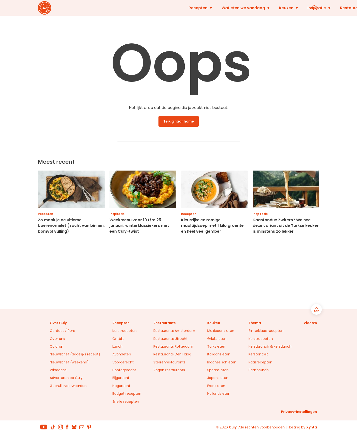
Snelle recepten (125, 401)
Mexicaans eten (220, 330)
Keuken (220, 7)
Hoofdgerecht (124, 370)
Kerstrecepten (124, 330)
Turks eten (216, 346)
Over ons (57, 338)
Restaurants (286, 7)
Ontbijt (118, 338)
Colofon (56, 346)
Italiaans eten (218, 354)
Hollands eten (218, 393)
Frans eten (216, 385)
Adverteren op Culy (66, 377)
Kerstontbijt (258, 354)
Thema (255, 322)
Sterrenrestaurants (169, 362)
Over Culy (58, 322)
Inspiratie (250, 7)
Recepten (131, 7)
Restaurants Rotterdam (173, 346)
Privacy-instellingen (299, 411)
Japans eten (217, 377)
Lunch (117, 346)
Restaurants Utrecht (170, 338)
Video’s (310, 322)
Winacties (58, 370)
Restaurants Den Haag (172, 354)
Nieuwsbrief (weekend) (69, 362)
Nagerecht (121, 385)
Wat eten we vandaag (177, 7)
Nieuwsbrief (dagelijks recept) (75, 354)
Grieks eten (216, 338)
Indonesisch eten (221, 362)
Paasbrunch (259, 370)
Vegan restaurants (169, 370)
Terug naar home (178, 121)
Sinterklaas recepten (266, 330)
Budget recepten (126, 393)
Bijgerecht (120, 377)
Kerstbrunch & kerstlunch (270, 346)
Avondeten (121, 354)
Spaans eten (218, 370)
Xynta (311, 427)
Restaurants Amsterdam (174, 330)
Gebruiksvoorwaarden (68, 385)
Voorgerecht (123, 362)
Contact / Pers (62, 330)
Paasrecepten (260, 362)
